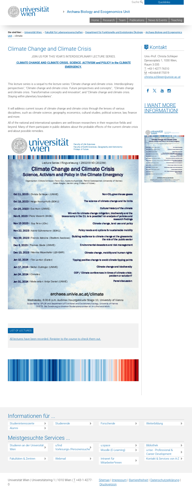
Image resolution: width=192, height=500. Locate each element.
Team (122, 20)
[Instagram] (169, 90)
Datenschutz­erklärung (164, 480)
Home (95, 20)
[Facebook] (148, 90)
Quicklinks (164, 2)
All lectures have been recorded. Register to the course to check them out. (55, 339)
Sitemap (104, 480)
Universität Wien (33, 32)
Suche (137, 2)
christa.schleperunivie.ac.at (162, 77)
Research (109, 20)
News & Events (157, 20)
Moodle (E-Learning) (113, 450)
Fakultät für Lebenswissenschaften (64, 32)
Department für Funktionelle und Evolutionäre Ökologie (114, 32)
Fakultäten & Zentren (22, 458)
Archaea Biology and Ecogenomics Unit (98, 12)
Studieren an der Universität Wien (27, 447)
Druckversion (108, 484)
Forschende (108, 423)
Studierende (62, 423)
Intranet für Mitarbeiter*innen (111, 460)
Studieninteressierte (22, 423)
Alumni (14, 428)
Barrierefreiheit (138, 480)
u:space (105, 445)
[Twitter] (155, 90)
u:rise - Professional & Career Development (159, 452)
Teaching (176, 20)
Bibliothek (152, 445)
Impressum (119, 480)
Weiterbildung (154, 423)
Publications (137, 20)
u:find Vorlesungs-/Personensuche (72, 447)
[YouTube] (162, 90)
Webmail (60, 458)
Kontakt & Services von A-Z (162, 458)
